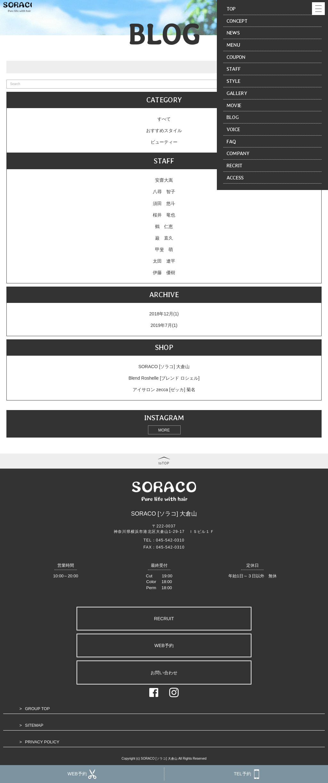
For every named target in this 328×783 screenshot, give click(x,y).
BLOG (232, 117)
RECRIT (234, 165)
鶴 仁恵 (164, 226)
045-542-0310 (170, 540)
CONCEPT (236, 21)
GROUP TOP (37, 708)
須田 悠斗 (164, 203)
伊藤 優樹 (164, 272)
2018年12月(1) (164, 313)
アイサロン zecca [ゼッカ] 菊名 (164, 389)
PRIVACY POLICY (42, 741)
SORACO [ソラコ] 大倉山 (164, 366)
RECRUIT (164, 618)
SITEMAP (34, 725)
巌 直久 (164, 238)
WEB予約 (164, 645)
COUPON (235, 57)
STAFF (233, 69)
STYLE (233, 81)
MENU (233, 45)
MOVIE (234, 105)
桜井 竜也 (164, 214)
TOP (230, 9)
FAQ (231, 141)
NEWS (233, 33)
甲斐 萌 (164, 249)
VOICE (233, 129)
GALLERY (236, 93)
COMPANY (237, 153)
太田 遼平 (164, 261)
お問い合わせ (164, 672)
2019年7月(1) (164, 325)
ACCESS (235, 177)
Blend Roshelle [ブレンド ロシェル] (164, 378)
